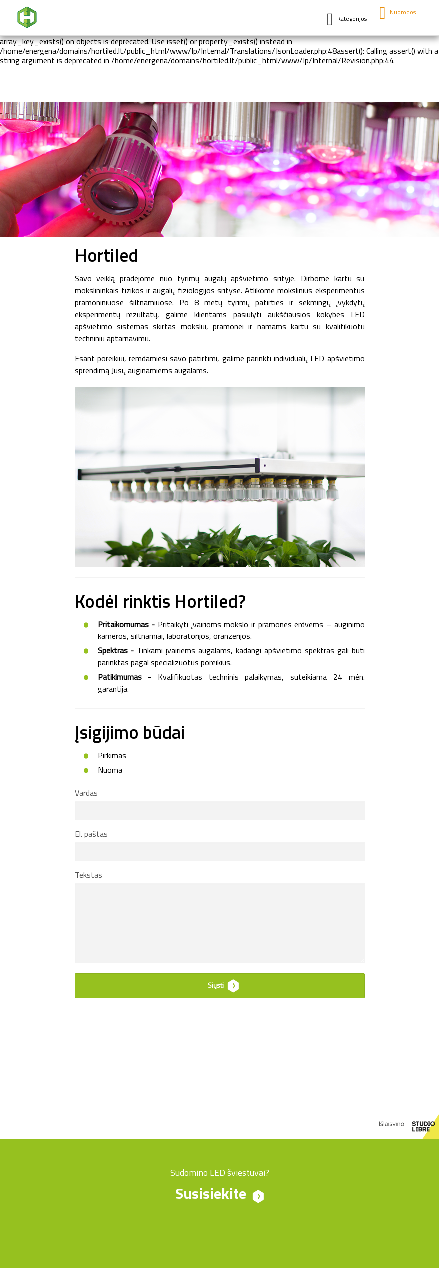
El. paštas (91, 835)
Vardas (86, 794)
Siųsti (216, 986)
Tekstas (88, 876)
